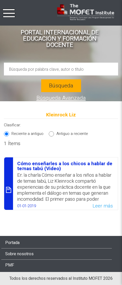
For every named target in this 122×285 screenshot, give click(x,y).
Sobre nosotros (19, 254)
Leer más (103, 206)
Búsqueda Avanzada (61, 98)
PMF (9, 265)
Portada (12, 243)
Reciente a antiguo (27, 133)
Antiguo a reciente (72, 133)
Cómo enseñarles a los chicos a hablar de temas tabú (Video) (64, 166)
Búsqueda (61, 86)
